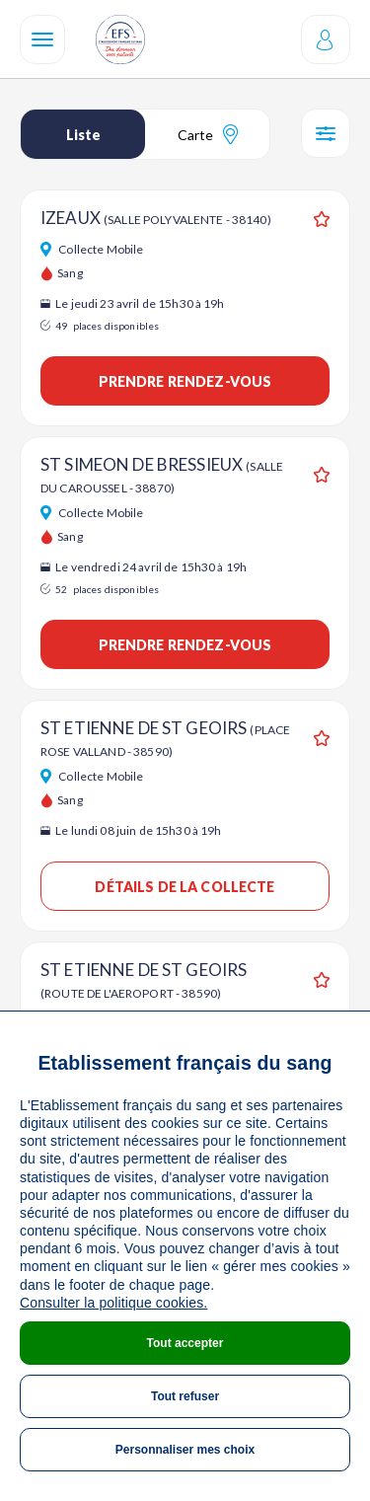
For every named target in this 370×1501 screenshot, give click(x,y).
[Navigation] (42, 39)
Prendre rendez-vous (185, 381)
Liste (83, 134)
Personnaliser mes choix (185, 1450)
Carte (208, 134)
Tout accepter (185, 1343)
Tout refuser (185, 1396)
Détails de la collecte (184, 886)
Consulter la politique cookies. (113, 1303)
